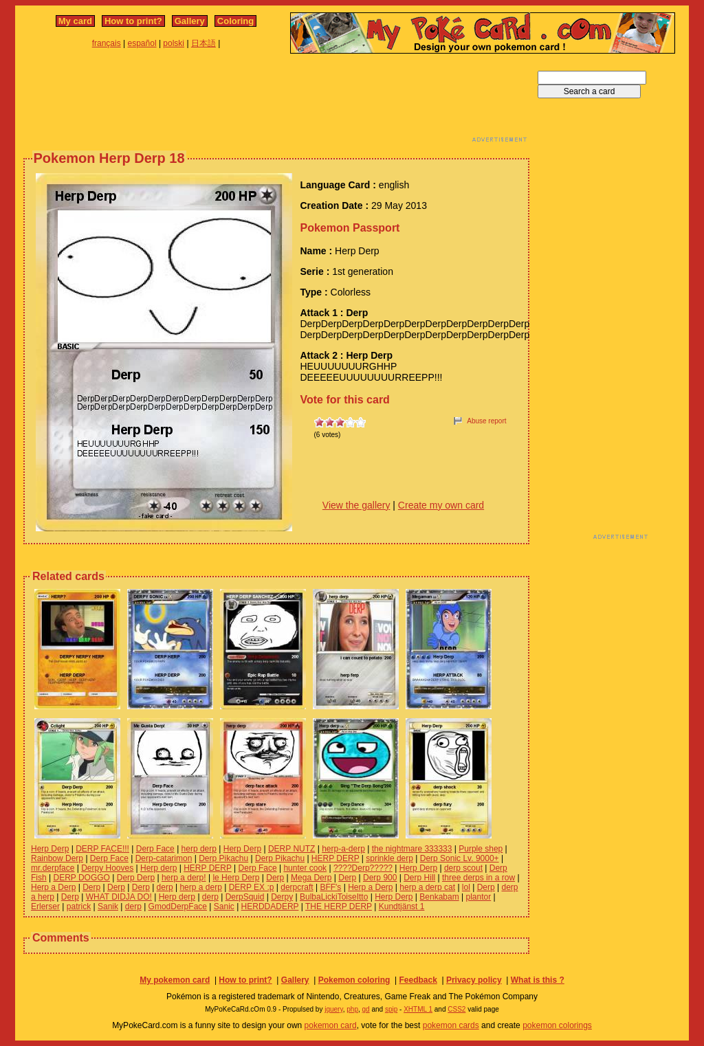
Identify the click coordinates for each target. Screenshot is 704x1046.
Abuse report (486, 421)
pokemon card (331, 1025)
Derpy (282, 897)
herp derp (199, 849)
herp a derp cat (427, 887)
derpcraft (296, 887)
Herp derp (158, 868)
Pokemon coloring (354, 980)
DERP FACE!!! (102, 849)
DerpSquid (245, 897)
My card (75, 21)
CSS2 (456, 1009)
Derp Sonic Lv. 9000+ (459, 858)
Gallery (190, 21)
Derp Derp (136, 877)
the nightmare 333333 (412, 849)
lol (466, 887)
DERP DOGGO (81, 877)
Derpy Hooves (107, 868)
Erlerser (45, 906)
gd (366, 1009)
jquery (333, 1009)
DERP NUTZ (291, 849)
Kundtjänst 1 (402, 906)
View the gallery (356, 505)
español (142, 43)
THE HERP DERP (338, 906)
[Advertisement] (276, 102)
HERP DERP (335, 858)
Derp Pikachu (223, 858)
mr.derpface (52, 868)
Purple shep (481, 849)
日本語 (203, 43)
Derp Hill (419, 877)
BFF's (330, 887)
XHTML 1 (418, 1009)
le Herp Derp (235, 877)
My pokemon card (175, 980)
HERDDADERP (270, 906)
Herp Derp (50, 849)
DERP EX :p (251, 887)
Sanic (224, 906)
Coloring (235, 21)
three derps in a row (478, 877)
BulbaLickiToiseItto (334, 897)
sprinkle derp (389, 858)
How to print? (133, 21)
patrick (79, 906)
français (106, 43)
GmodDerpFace (177, 906)
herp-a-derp (343, 849)
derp (165, 887)
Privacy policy (474, 980)
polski (173, 43)
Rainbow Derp (57, 858)
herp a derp (200, 887)
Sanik (108, 906)
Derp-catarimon (163, 858)
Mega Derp (311, 877)
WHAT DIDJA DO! (119, 897)
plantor (479, 897)
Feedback (418, 980)
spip (391, 1009)
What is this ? (537, 980)
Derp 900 (380, 877)
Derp (275, 877)
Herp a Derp (53, 887)
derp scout (463, 868)
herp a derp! (184, 877)
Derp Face (155, 849)
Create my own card (441, 505)
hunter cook (305, 868)
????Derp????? (363, 868)
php (352, 1009)
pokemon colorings (557, 1025)
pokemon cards (451, 1025)
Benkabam (439, 897)
